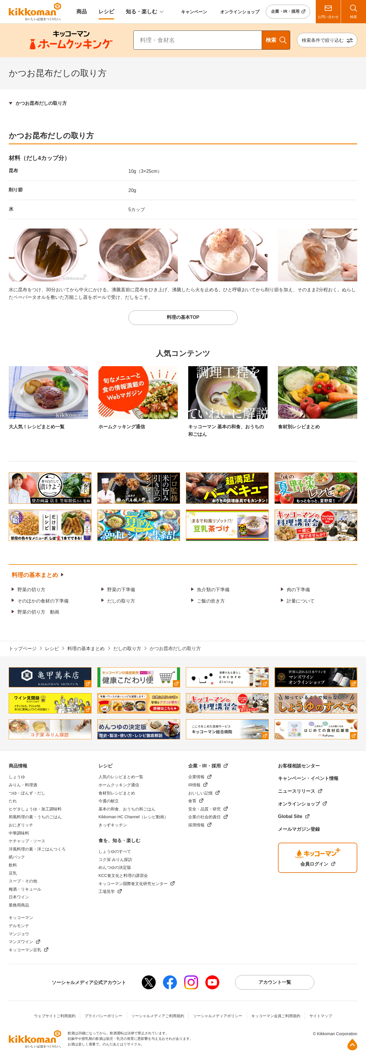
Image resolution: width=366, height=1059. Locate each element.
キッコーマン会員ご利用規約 (275, 1016)
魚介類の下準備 (213, 589)
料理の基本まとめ (35, 575)
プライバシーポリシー (103, 1016)
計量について (301, 600)
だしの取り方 (121, 600)
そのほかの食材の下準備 (43, 600)
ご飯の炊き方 (211, 600)
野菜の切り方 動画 (38, 611)
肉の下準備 (298, 589)
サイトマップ (320, 1016)
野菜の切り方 (31, 589)
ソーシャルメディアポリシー (217, 1016)
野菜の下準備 (121, 589)
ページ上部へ (352, 1044)
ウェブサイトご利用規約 (55, 1016)
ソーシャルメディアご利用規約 (157, 1016)
